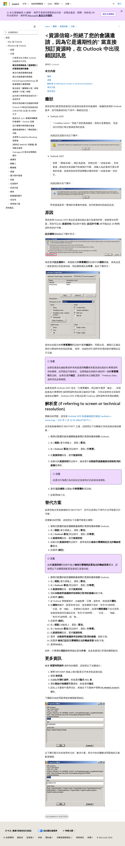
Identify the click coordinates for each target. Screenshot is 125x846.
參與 (40, 837)
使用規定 (80, 837)
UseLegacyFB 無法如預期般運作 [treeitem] (24, 154)
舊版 (55, 26)
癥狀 (49, 76)
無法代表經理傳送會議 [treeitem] (22, 72)
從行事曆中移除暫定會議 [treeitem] (23, 125)
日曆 (73, 26)
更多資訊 (51, 91)
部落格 (29, 837)
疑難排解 (64, 26)
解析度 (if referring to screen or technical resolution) (69, 83)
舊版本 (20, 837)
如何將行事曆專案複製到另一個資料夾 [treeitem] (25, 97)
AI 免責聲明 (8, 837)
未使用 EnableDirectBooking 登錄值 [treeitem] (24, 139)
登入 (120, 3)
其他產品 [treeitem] (10, 207)
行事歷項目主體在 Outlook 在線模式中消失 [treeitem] (24, 59)
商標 (89, 837)
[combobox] (20, 32)
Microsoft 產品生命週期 (40, 15)
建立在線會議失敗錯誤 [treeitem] (22, 76)
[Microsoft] (5, 4)
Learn (47, 26)
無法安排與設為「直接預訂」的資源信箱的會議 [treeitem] (25, 67)
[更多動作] (119, 26)
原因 (49, 80)
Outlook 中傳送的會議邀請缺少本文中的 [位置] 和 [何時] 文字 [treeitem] (25, 110)
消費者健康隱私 (63, 837)
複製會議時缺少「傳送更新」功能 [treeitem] (25, 131)
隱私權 (48, 837)
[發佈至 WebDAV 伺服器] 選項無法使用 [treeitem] (24, 146)
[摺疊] (34, 26)
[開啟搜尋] (114, 3)
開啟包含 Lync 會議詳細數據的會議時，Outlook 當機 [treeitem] (24, 120)
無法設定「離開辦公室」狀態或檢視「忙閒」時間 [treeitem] (25, 90)
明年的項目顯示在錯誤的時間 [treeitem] (25, 103)
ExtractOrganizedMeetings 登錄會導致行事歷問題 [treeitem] (25, 82)
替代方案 (51, 87)
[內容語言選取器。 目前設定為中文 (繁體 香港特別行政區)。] (18, 831)
